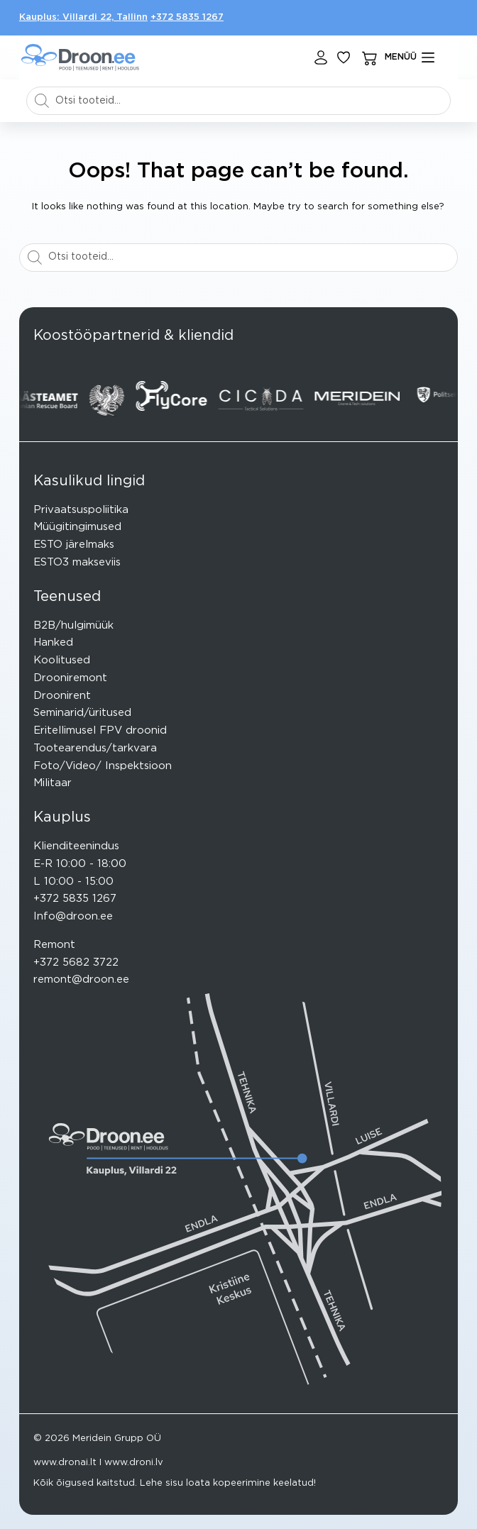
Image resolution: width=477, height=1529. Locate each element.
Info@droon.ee (73, 916)
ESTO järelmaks (73, 544)
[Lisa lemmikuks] (343, 57)
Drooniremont (70, 678)
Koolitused (61, 660)
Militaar (52, 783)
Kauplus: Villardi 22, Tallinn (83, 17)
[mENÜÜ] (409, 57)
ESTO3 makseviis (77, 562)
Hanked (53, 642)
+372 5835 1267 (187, 17)
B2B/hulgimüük (73, 625)
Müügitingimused (77, 526)
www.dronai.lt (65, 1462)
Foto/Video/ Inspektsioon (102, 766)
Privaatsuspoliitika (80, 509)
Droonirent (62, 695)
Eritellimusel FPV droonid (100, 730)
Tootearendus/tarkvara (95, 748)
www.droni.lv (133, 1462)
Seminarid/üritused (82, 712)
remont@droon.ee (81, 979)
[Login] (321, 57)
